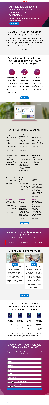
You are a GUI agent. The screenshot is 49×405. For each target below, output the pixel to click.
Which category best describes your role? (17, 385)
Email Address (11, 357)
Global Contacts (29, 402)
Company (10, 373)
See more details (10, 150)
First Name (10, 365)
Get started (14, 23)
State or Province (12, 377)
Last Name (10, 369)
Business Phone (11, 361)
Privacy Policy (14, 402)
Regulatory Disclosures (21, 402)
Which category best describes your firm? (17, 381)
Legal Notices (8, 402)
